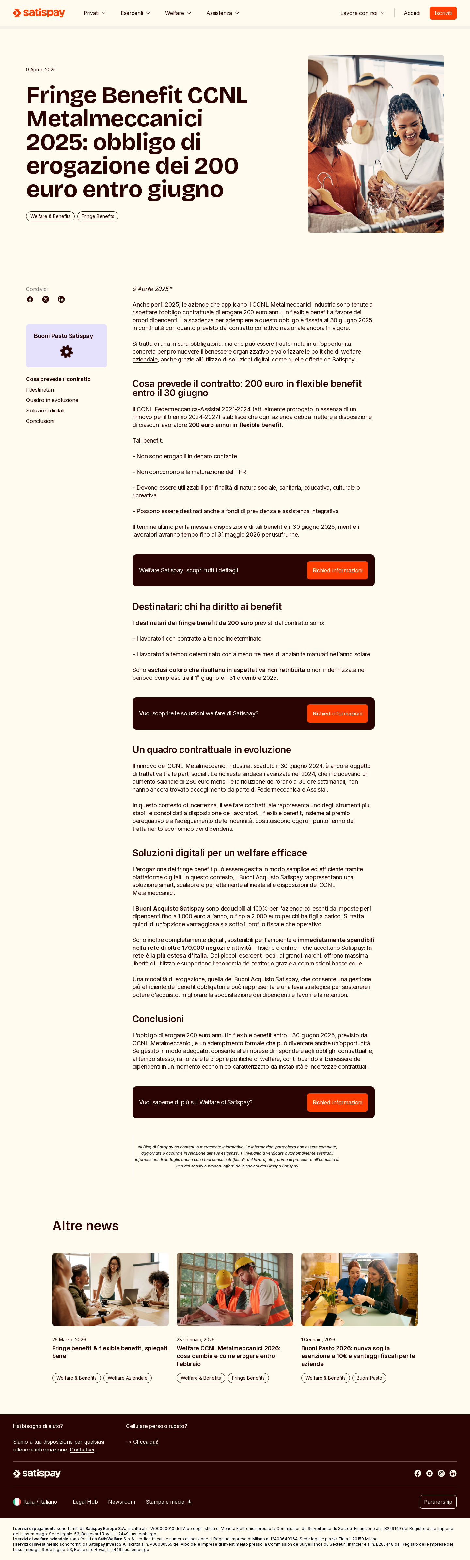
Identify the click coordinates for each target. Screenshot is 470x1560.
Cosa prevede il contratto (58, 379)
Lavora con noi (362, 13)
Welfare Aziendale (128, 1378)
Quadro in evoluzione (52, 400)
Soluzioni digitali (45, 410)
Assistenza (223, 13)
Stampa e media (169, 1502)
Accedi (412, 13)
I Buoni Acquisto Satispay (168, 908)
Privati (95, 13)
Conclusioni (40, 421)
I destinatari (40, 389)
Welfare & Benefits (50, 216)
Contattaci (82, 1449)
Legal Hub (85, 1502)
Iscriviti (443, 13)
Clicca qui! (145, 1441)
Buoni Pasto (369, 1378)
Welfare (178, 13)
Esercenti (136, 13)
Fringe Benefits (98, 216)
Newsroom (121, 1502)
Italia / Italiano (40, 1502)
